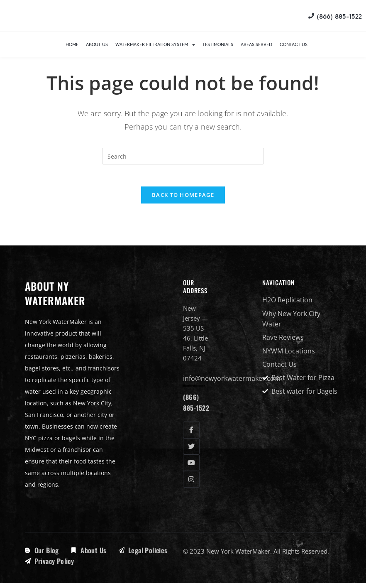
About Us (97, 44)
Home (72, 44)
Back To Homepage (183, 198)
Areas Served (256, 44)
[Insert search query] (183, 156)
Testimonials (218, 44)
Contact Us (293, 44)
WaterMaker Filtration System (155, 44)
